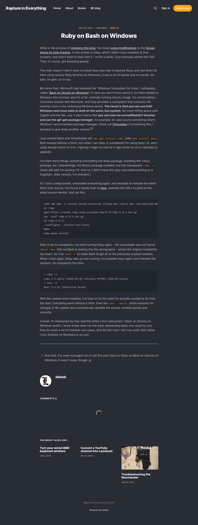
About (69, 8)
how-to (114, 28)
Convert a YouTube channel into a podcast (97, 453)
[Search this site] (155, 8)
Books (82, 8)
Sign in (165, 8)
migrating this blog (83, 48)
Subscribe (182, 8)
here (103, 188)
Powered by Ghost (99, 510)
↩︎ (90, 364)
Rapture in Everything (26, 8)
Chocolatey (119, 124)
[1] (91, 128)
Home (57, 8)
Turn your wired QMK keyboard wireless (54, 453)
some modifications (123, 48)
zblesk (60, 381)
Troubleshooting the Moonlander (135, 480)
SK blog (95, 8)
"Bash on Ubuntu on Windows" (69, 92)
